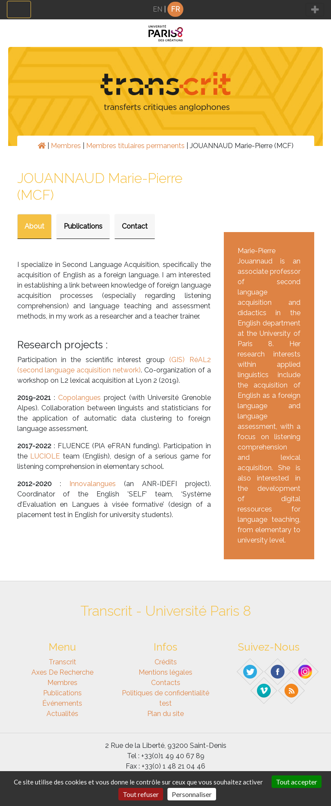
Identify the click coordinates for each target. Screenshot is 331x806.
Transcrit (62, 662)
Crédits (166, 662)
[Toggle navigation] (19, 9)
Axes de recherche (62, 672)
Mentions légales (165, 672)
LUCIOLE (45, 456)
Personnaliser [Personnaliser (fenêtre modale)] (192, 794)
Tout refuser (141, 794)
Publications (83, 226)
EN (157, 9)
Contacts (165, 683)
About (34, 226)
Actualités (62, 714)
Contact (135, 226)
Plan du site (165, 714)
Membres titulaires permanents (135, 146)
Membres (66, 146)
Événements (62, 703)
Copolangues (79, 398)
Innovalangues (92, 484)
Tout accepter (296, 782)
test (165, 703)
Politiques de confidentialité (165, 693)
